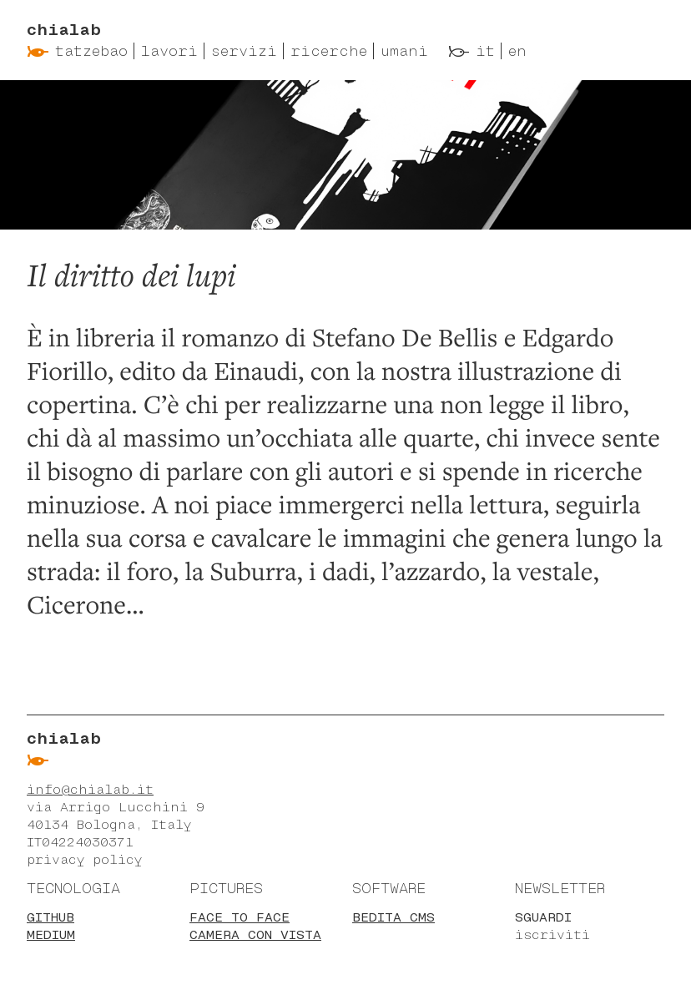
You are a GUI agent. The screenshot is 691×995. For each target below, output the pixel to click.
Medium (51, 934)
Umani (404, 51)
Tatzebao (91, 51)
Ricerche (328, 51)
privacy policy (84, 859)
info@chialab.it (90, 789)
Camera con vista (255, 934)
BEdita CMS (393, 917)
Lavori (169, 51)
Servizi (244, 51)
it (485, 51)
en (517, 51)
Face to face (239, 917)
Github (50, 917)
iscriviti (552, 934)
